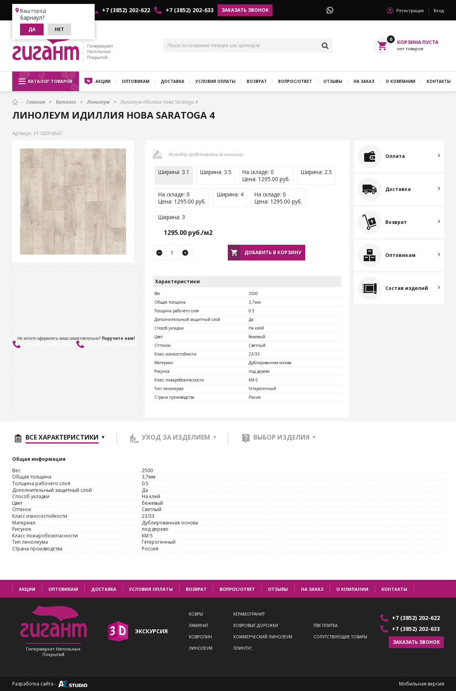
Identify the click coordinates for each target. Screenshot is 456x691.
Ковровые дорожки (255, 625)
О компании (400, 81)
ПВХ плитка (325, 625)
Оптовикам (135, 81)
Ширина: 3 (171, 217)
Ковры (196, 614)
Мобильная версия (421, 684)
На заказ (363, 81)
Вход (439, 10)
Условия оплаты (215, 81)
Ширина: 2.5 (316, 172)
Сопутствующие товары (340, 637)
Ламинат (198, 625)
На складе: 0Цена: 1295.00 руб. (266, 175)
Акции (102, 81)
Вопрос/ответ (295, 81)
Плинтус (242, 648)
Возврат (257, 81)
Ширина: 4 (230, 194)
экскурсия (151, 631)
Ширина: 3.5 (215, 172)
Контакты (394, 589)
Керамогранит (249, 614)
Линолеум (200, 648)
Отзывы (332, 81)
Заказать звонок (245, 10)
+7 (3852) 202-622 (126, 10)
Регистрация (410, 10)
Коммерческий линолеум (262, 637)
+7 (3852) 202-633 (190, 10)
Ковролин (200, 637)
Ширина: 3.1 (173, 172)
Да (31, 29)
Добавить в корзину (272, 252)
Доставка (172, 81)
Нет (59, 29)
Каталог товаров (45, 81)
